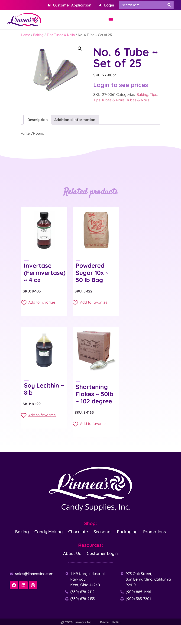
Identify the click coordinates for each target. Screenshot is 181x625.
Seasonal (102, 531)
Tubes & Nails (137, 100)
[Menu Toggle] (110, 19)
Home (25, 35)
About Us (72, 553)
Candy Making (48, 531)
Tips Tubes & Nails (61, 35)
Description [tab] (37, 119)
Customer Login (102, 553)
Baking (38, 35)
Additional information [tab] (74, 119)
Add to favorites (38, 302)
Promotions (154, 531)
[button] (80, 48)
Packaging (127, 531)
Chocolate (78, 531)
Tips (153, 94)
